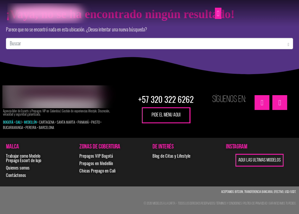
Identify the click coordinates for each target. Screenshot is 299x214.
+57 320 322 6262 (166, 99)
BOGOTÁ (8, 122)
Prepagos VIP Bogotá (96, 156)
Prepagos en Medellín (96, 163)
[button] (218, 13)
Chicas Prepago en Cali (97, 171)
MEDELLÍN (30, 122)
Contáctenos (16, 175)
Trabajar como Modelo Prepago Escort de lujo (23, 158)
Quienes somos (18, 168)
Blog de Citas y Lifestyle (171, 156)
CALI (19, 122)
